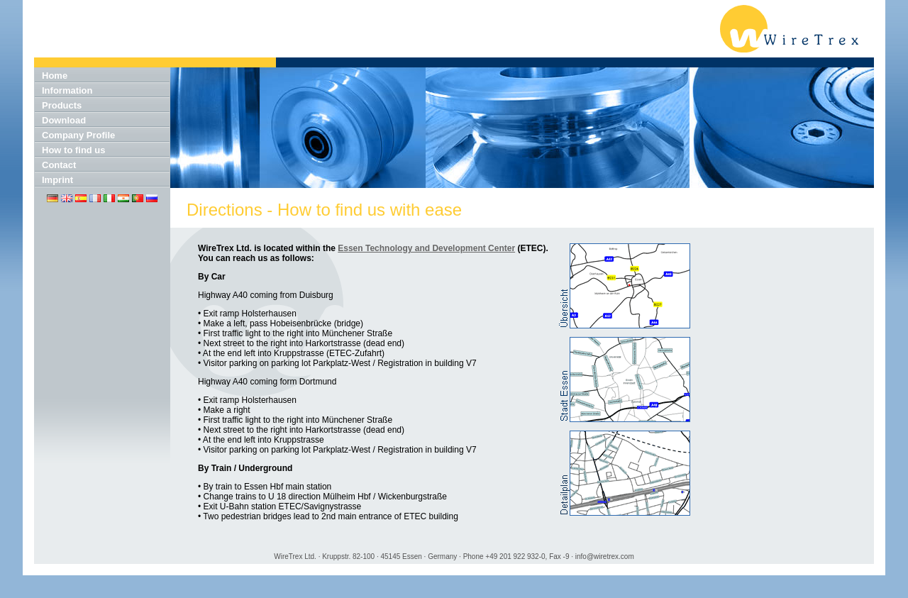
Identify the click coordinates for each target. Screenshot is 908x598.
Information (67, 90)
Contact (59, 165)
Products (62, 105)
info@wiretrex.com (604, 556)
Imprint (57, 180)
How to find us (74, 150)
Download (64, 120)
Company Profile (78, 135)
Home (54, 75)
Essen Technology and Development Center (426, 248)
